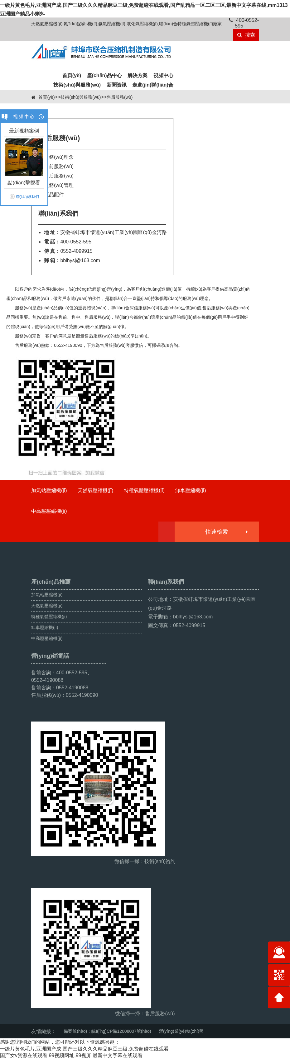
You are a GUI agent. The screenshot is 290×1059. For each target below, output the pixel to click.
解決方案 (137, 75)
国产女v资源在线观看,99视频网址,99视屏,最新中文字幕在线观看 (71, 1055)
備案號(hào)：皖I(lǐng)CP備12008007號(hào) (107, 1031)
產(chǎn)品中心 (104, 75)
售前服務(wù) (59, 166)
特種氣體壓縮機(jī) (144, 490)
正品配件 (54, 194)
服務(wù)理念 (59, 157)
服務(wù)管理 (59, 185)
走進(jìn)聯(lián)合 (152, 84)
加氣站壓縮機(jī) (49, 490)
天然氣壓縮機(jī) (96, 490)
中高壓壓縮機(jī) (49, 511)
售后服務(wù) (120, 97)
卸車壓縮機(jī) (190, 490)
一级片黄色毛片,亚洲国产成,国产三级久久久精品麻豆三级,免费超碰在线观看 (84, 1049)
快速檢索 (226, 532)
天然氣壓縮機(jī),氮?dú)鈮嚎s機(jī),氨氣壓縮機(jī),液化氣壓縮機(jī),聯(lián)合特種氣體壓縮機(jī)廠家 (126, 23)
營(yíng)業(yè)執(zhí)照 (181, 1031)
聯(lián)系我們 (27, 196)
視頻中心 (163, 75)
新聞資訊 (117, 84)
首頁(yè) (71, 75)
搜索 (246, 34)
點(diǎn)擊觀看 (23, 182)
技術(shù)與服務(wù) (77, 84)
